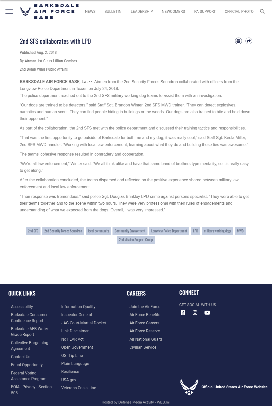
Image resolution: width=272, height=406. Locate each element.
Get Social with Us (197, 305)
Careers (136, 293)
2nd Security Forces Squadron (63, 230)
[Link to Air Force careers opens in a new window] (141, 322)
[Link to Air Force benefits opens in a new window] (141, 314)
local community (98, 230)
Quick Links (22, 293)
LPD (195, 230)
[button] (8, 11)
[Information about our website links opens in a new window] (74, 330)
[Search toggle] (263, 11)
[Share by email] (249, 41)
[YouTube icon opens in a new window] (207, 313)
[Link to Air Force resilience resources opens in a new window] (69, 368)
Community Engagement (130, 230)
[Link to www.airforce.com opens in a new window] (141, 306)
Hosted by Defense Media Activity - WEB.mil (136, 395)
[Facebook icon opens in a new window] (183, 313)
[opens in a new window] (19, 306)
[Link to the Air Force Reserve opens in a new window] (141, 330)
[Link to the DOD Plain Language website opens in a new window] (73, 361)
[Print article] (238, 41)
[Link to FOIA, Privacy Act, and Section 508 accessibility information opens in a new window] (31, 382)
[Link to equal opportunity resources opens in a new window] (23, 361)
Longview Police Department (169, 230)
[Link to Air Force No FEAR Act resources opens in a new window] (72, 337)
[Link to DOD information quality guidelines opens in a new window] (77, 306)
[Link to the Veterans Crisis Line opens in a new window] (78, 384)
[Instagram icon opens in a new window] (195, 313)
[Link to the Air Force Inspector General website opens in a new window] (76, 314)
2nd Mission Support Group (136, 239)
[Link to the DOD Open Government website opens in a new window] (76, 345)
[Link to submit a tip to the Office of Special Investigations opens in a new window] (71, 353)
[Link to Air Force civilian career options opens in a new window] (139, 345)
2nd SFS (33, 230)
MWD (240, 230)
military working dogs (217, 230)
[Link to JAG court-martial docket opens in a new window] (82, 322)
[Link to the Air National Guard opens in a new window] (142, 337)
